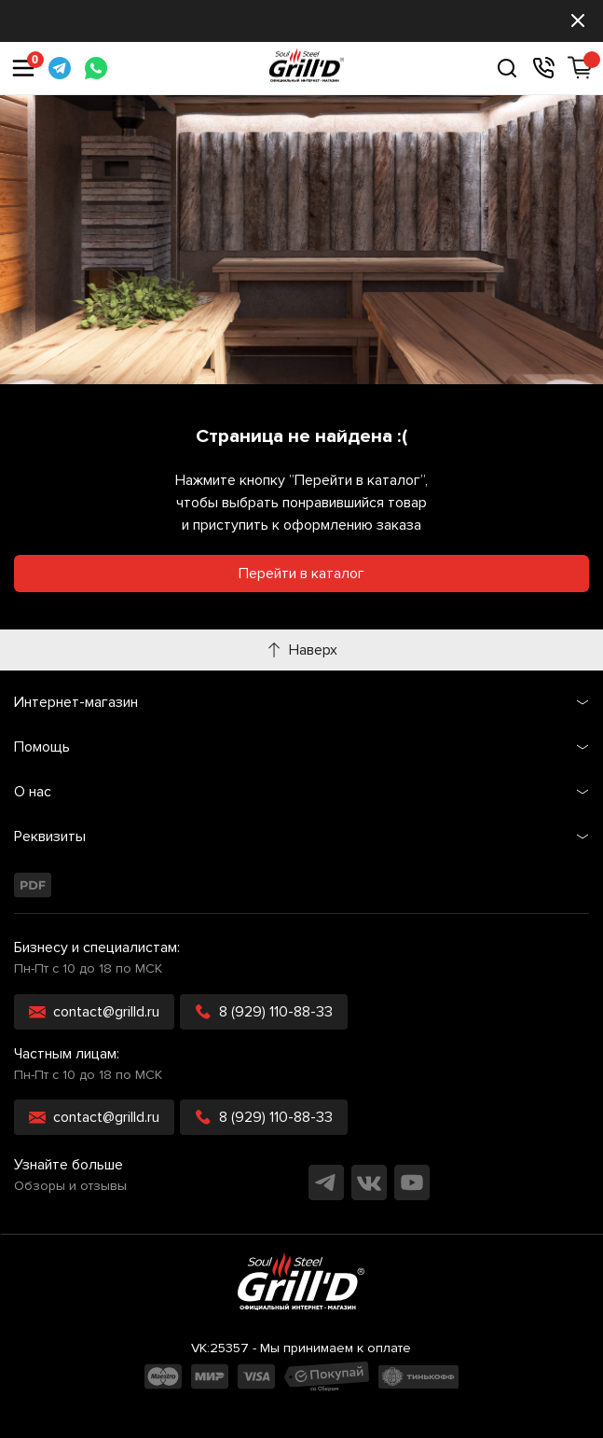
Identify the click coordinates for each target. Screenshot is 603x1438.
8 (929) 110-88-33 (264, 1011)
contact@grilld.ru (94, 1011)
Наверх (302, 650)
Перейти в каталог (301, 573)
